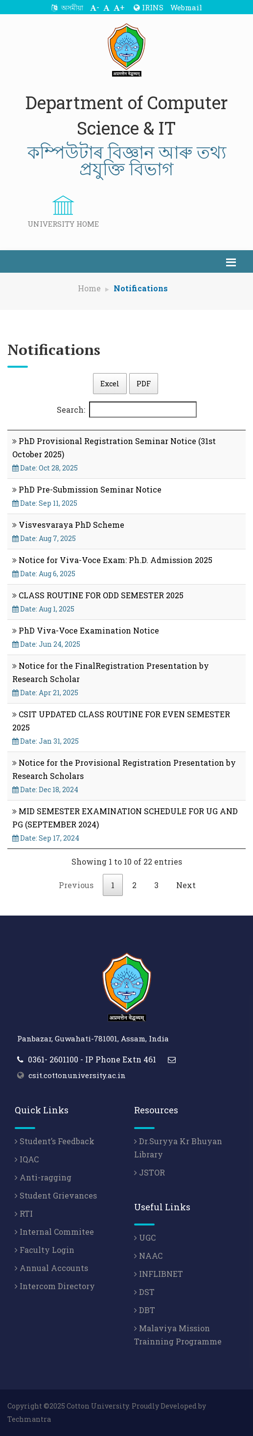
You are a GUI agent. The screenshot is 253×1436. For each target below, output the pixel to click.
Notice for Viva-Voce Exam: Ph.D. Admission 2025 (115, 560)
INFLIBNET (158, 1274)
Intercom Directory (55, 1286)
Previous (76, 885)
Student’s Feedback (54, 1141)
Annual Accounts (51, 1268)
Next (186, 885)
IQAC (27, 1159)
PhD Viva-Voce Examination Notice (89, 630)
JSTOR (149, 1172)
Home (89, 288)
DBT (144, 1310)
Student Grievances (56, 1195)
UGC (145, 1237)
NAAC (148, 1255)
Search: (127, 409)
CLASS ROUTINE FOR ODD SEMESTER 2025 (101, 595)
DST (144, 1292)
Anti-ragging (43, 1177)
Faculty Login (44, 1250)
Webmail (186, 7)
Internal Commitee (54, 1231)
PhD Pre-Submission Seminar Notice (90, 489)
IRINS (148, 7)
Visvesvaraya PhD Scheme (71, 524)
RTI (24, 1213)
